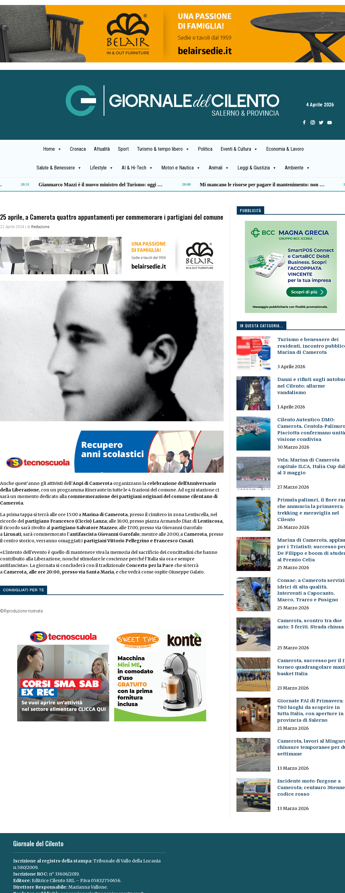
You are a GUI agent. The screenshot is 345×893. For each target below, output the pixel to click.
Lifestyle (102, 168)
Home (52, 149)
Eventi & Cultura (239, 149)
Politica (205, 149)
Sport (123, 149)
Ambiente (297, 168)
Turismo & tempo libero (163, 149)
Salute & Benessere (59, 168)
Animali (219, 168)
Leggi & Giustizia (257, 168)
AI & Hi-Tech (137, 168)
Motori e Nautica (181, 168)
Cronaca (78, 149)
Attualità (102, 149)
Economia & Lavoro (285, 149)
